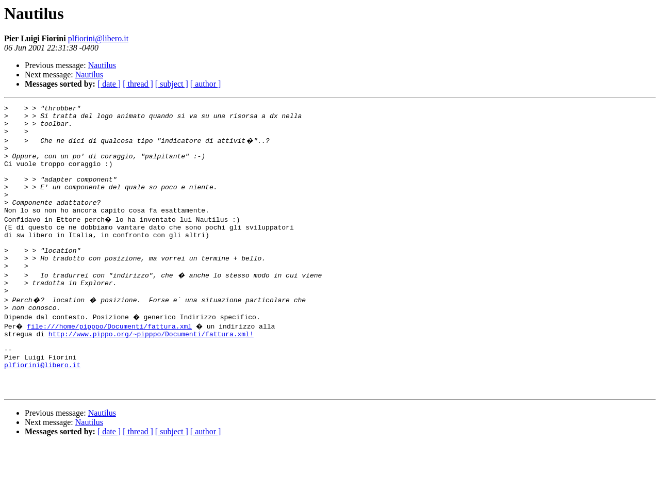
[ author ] (205, 83)
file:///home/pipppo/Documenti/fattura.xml (110, 360)
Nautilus (102, 65)
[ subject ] (171, 83)
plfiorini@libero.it (98, 38)
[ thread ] (138, 83)
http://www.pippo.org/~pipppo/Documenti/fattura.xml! (151, 369)
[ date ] (109, 83)
